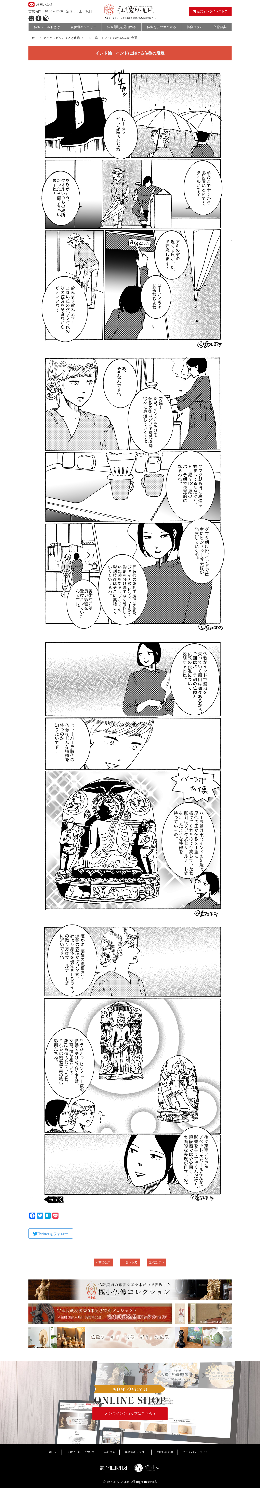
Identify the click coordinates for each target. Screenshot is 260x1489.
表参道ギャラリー (136, 1453)
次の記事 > (156, 1262)
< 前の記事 (103, 1262)
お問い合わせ (164, 1453)
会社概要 (109, 1453)
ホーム (53, 1453)
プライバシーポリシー (196, 1453)
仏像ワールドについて (80, 1453)
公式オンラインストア (210, 11)
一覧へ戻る (130, 1262)
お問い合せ (44, 4)
